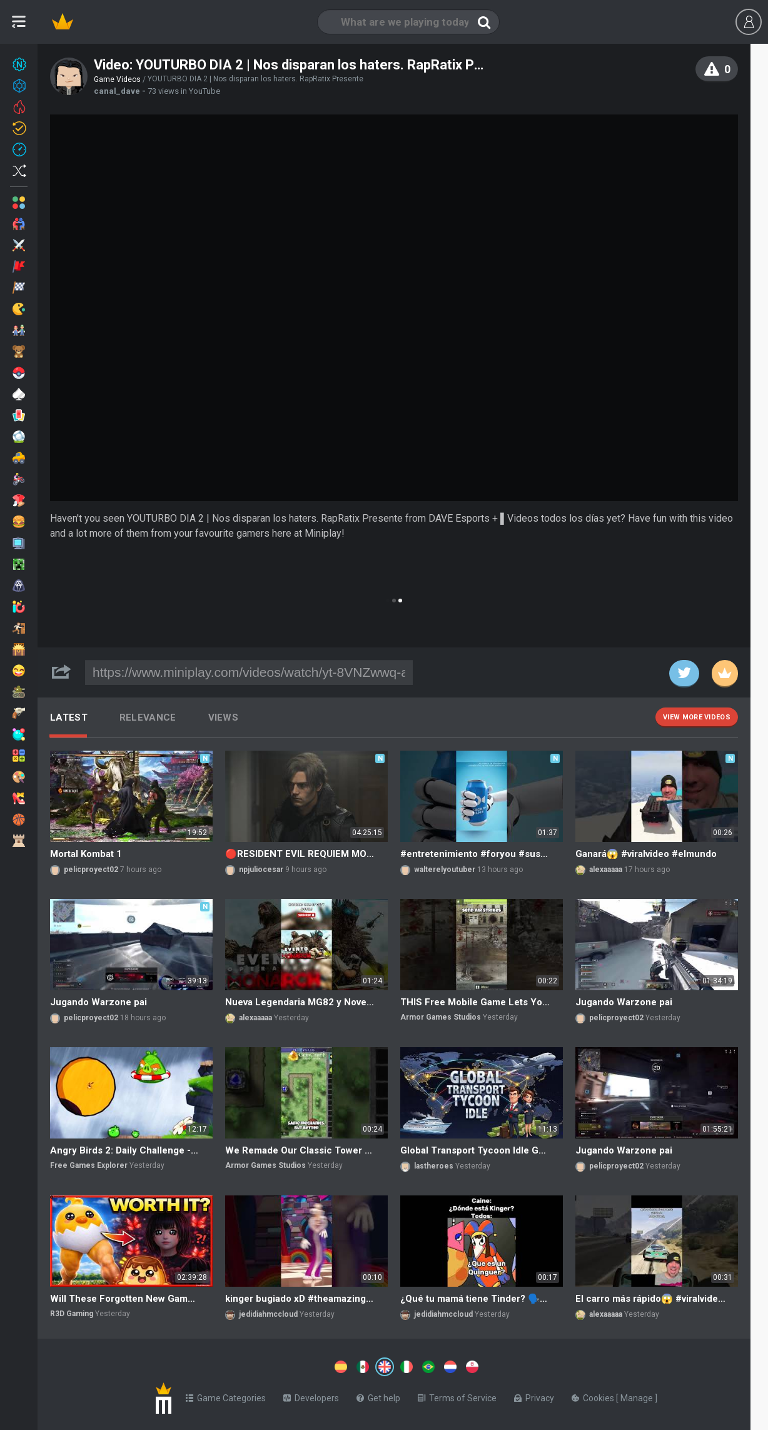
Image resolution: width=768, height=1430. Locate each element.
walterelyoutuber (444, 869)
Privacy (534, 1396)
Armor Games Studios (440, 1017)
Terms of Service (457, 1396)
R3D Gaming (71, 1313)
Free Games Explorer (89, 1165)
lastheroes (433, 1166)
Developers (311, 1396)
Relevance (147, 717)
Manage (637, 1396)
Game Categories (226, 1396)
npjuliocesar (261, 869)
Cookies (594, 1396)
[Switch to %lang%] (270, 1365)
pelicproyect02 (91, 869)
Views (223, 717)
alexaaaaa (605, 869)
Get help (378, 1396)
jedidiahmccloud (268, 1314)
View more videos (696, 717)
